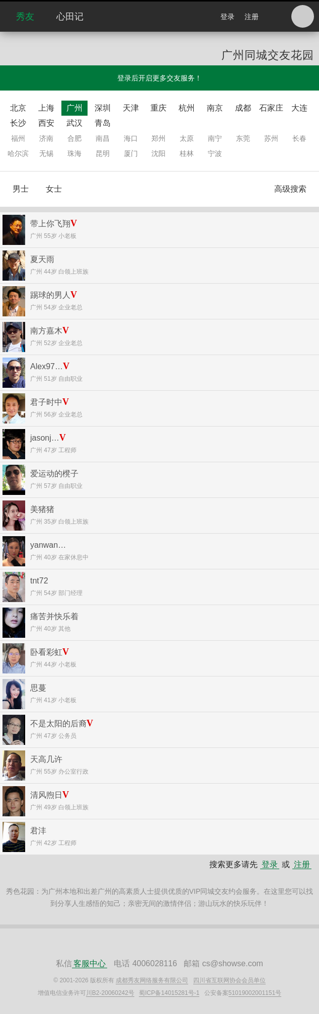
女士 (54, 189)
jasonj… (44, 438)
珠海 (74, 153)
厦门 (131, 153)
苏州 (271, 138)
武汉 (74, 123)
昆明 (103, 153)
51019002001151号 (254, 992)
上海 (46, 108)
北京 (18, 108)
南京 (215, 108)
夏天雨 (42, 259)
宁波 (215, 153)
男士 (21, 189)
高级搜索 (290, 189)
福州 (18, 138)
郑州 (158, 138)
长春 (299, 138)
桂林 (187, 153)
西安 (46, 123)
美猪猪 (42, 509)
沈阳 (158, 153)
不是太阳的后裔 (58, 723)
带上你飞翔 (50, 223)
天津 (131, 108)
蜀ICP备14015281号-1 (169, 992)
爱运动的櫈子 (54, 473)
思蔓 (38, 688)
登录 (227, 17)
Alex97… (46, 366)
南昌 (103, 138)
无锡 (46, 153)
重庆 (158, 108)
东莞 (243, 138)
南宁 (215, 138)
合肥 (74, 138)
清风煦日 (46, 795)
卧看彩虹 (46, 652)
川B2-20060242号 (110, 992)
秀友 (25, 17)
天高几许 (46, 759)
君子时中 (46, 402)
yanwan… (48, 545)
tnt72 (39, 580)
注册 (252, 17)
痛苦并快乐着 (54, 616)
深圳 (103, 108)
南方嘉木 (46, 330)
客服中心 (89, 963)
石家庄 (271, 108)
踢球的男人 (50, 295)
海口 (131, 138)
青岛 (103, 123)
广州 (74, 108)
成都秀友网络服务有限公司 (152, 980)
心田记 (70, 17)
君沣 (38, 830)
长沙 (18, 123)
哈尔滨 (18, 153)
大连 (299, 108)
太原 (187, 138)
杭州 (187, 108)
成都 (243, 108)
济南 (46, 138)
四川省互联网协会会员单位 (229, 980)
